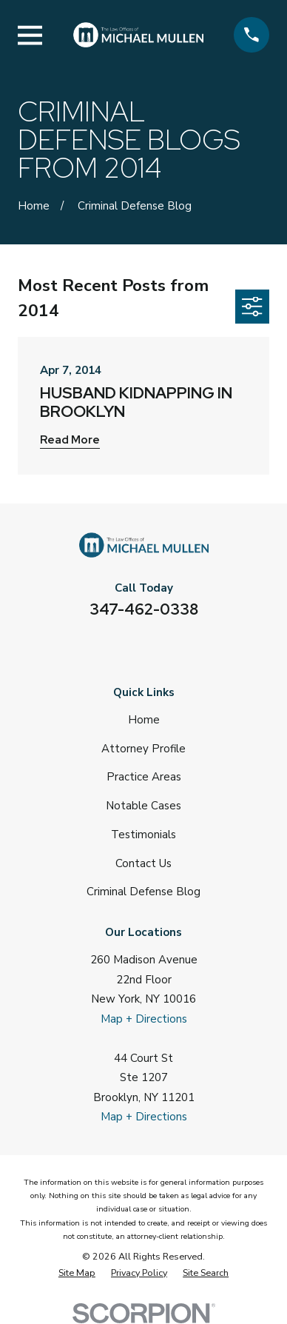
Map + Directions (144, 1019)
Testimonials (143, 834)
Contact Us (143, 863)
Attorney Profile (143, 748)
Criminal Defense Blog (143, 891)
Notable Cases (143, 805)
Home (144, 719)
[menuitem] (76, 1273)
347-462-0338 (144, 609)
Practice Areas (144, 776)
